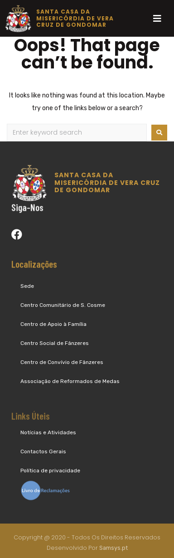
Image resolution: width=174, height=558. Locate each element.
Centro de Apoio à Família (53, 324)
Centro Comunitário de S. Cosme (62, 305)
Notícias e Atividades (48, 432)
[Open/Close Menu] (157, 18)
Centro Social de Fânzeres (54, 343)
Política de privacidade (50, 470)
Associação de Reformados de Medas (70, 381)
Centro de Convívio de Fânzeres (61, 362)
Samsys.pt (113, 549)
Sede (27, 286)
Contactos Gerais (43, 451)
